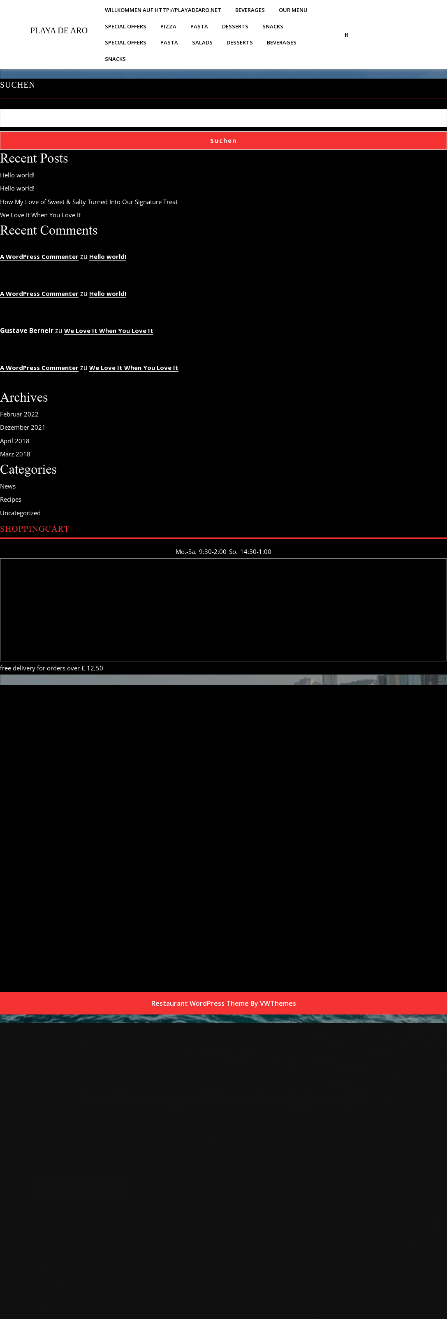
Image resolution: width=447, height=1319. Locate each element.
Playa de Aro (59, 30)
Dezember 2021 (23, 427)
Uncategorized (20, 513)
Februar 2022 (19, 414)
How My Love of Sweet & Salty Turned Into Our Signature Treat (89, 202)
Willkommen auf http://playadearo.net (163, 10)
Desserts (235, 26)
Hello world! (17, 175)
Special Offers (125, 26)
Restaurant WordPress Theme (200, 1003)
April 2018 (15, 441)
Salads (202, 42)
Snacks (272, 26)
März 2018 (15, 454)
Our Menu (293, 10)
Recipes (10, 499)
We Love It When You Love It (40, 215)
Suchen (17, 84)
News (8, 486)
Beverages (250, 10)
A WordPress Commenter (39, 256)
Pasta (199, 26)
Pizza (168, 26)
